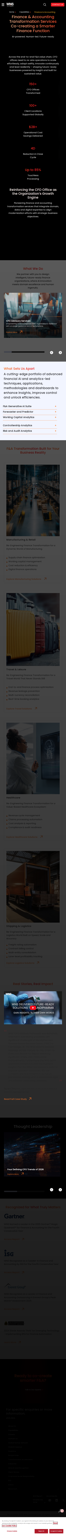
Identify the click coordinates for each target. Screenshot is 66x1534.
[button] (51, 352)
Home (11, 12)
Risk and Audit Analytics (17, 431)
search (44, 4)
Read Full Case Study (17, 1099)
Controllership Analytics (17, 425)
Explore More (14, 332)
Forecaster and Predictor (18, 411)
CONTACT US (57, 4)
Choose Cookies (12, 1531)
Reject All (41, 1531)
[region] (33, 1525)
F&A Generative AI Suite (17, 406)
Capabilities (24, 12)
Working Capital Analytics (18, 417)
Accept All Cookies (56, 1531)
